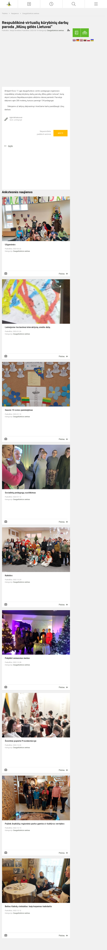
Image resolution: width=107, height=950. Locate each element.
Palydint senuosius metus (17, 658)
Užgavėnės (10, 244)
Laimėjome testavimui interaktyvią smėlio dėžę (27, 327)
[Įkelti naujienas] (29, 4)
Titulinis (5, 13)
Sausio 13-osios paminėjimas (19, 410)
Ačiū (60, 133)
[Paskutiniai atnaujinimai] (51, 4)
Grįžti (10, 146)
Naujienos (15, 13)
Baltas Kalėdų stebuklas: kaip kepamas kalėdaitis (28, 906)
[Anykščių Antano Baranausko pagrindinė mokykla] (8, 3)
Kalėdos (9, 575)
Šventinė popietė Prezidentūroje (20, 741)
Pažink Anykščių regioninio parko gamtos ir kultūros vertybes (34, 824)
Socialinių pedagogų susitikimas (20, 492)
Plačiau (62, 274)
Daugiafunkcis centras (30, 13)
